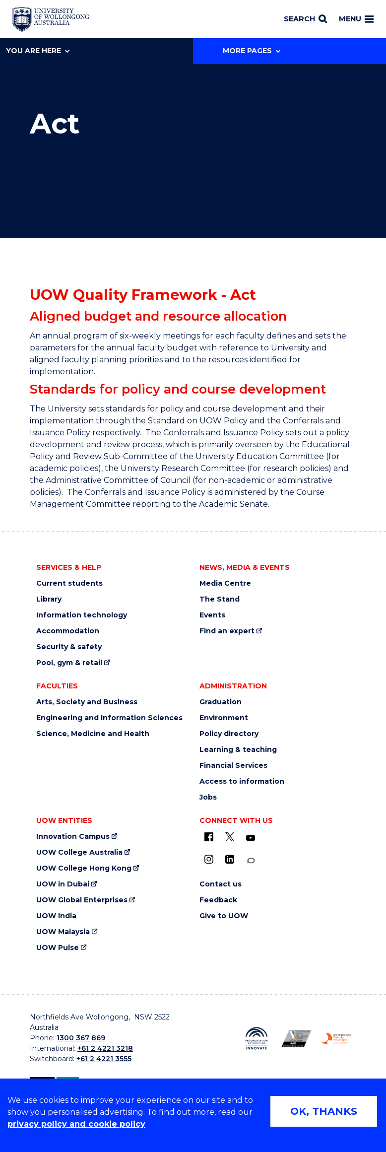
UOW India (56, 916)
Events (212, 615)
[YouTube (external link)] (250, 838)
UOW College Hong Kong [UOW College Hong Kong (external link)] (83, 868)
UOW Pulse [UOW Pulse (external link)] (57, 948)
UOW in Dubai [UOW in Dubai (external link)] (62, 884)
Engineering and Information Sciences (109, 718)
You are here (37, 50)
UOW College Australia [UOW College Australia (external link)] (79, 852)
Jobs (208, 797)
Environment (223, 718)
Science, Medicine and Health (92, 734)
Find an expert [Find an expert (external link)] (227, 631)
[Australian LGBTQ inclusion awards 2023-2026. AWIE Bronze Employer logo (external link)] (296, 1038)
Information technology (81, 615)
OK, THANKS (323, 1111)
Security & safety (69, 647)
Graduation (220, 702)
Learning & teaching (238, 749)
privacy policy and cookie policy (76, 1124)
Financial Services (233, 765)
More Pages (251, 50)
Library (49, 599)
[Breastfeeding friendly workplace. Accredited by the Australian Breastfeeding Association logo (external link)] (336, 1038)
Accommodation (67, 631)
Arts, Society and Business (86, 702)
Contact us (220, 884)
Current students (69, 583)
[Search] (305, 19)
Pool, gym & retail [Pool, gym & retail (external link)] (69, 663)
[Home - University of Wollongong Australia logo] (50, 19)
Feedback (218, 900)
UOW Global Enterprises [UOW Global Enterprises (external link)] (82, 900)
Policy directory (228, 734)
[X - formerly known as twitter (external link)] (229, 836)
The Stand (219, 599)
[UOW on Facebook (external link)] (208, 836)
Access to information (241, 781)
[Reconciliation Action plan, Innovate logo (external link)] (256, 1038)
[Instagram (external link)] (208, 859)
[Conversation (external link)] (250, 861)
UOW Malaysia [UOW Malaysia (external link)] (63, 932)
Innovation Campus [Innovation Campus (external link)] (73, 836)
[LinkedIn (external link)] (229, 859)
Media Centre (225, 583)
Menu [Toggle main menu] (356, 18)
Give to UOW (223, 916)
